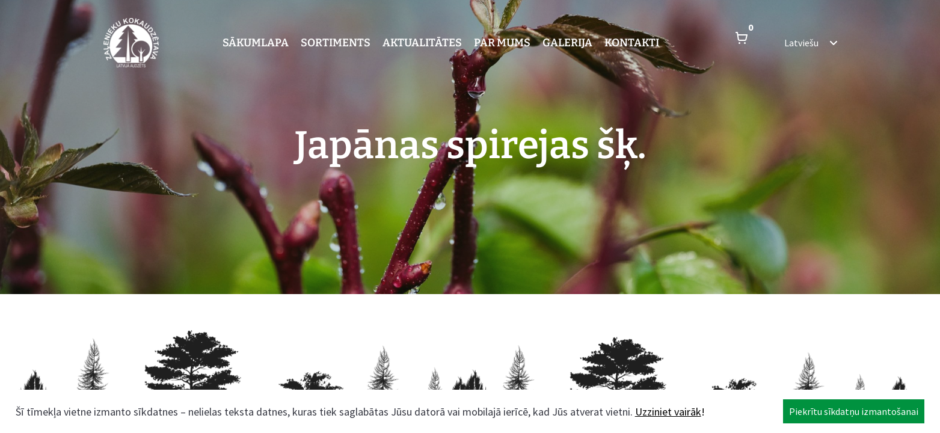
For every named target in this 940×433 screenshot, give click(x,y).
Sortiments (335, 42)
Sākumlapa (256, 42)
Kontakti (631, 42)
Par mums (502, 42)
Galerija (567, 42)
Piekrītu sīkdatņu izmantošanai (853, 411)
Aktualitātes (422, 42)
